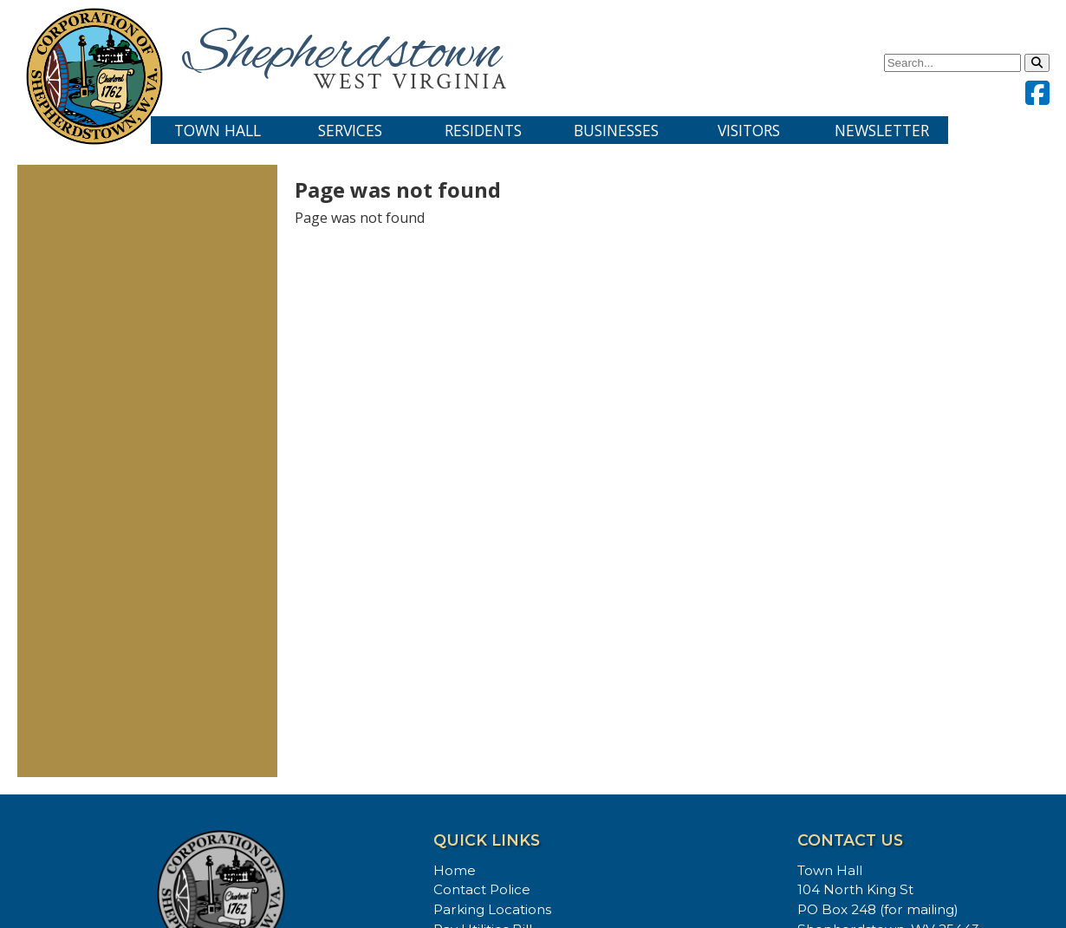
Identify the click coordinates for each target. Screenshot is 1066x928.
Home (454, 870)
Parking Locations (492, 909)
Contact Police (481, 889)
